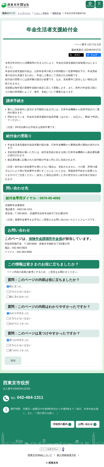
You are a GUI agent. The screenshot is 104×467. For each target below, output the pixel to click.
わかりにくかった (19, 323)
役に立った (15, 286)
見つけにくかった (19, 350)
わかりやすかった (19, 313)
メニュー (99, 4)
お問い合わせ (85, 424)
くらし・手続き (41, 13)
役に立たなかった (19, 296)
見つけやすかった (19, 340)
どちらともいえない (20, 291)
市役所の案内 (60, 424)
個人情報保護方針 (66, 455)
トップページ (24, 13)
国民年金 (57, 13)
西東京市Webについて (40, 455)
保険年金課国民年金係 (45, 239)
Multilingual (90, 4)
